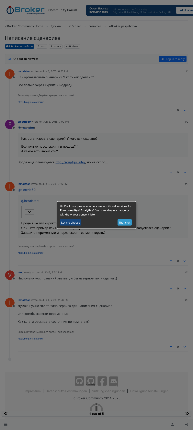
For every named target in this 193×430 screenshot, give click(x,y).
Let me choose (70, 222)
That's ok (125, 222)
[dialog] (96, 215)
